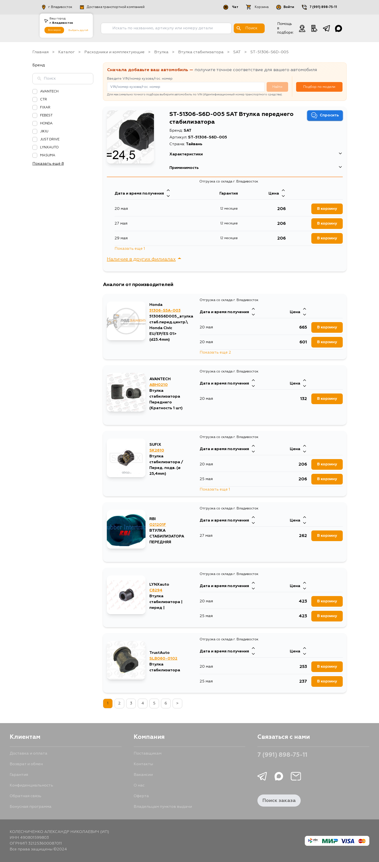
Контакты (143, 764)
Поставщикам (147, 754)
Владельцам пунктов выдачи (163, 807)
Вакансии (143, 775)
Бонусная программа (30, 807)
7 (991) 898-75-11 (282, 755)
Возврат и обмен (26, 764)
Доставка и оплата (28, 754)
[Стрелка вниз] (253, 654)
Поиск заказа (279, 800)
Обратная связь (25, 796)
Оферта (141, 796)
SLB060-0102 (163, 659)
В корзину (327, 667)
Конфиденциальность (31, 785)
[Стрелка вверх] (253, 648)
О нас (139, 785)
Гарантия (19, 775)
